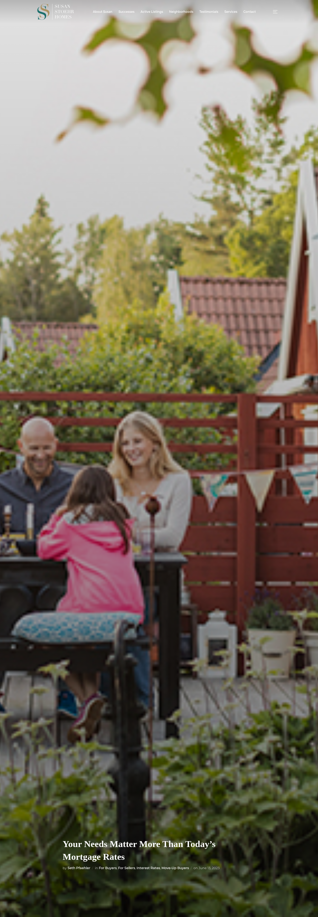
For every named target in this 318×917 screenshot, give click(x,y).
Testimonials (208, 12)
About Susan (102, 12)
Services (230, 12)
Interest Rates (148, 868)
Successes (126, 12)
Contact (249, 12)
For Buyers (108, 868)
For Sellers (126, 868)
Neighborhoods (181, 12)
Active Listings (152, 12)
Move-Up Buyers (175, 868)
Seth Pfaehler (79, 868)
